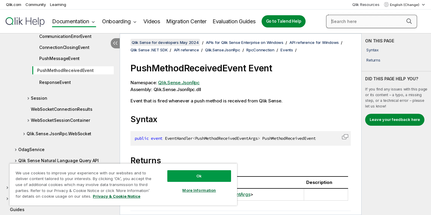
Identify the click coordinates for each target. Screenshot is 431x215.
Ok (199, 175)
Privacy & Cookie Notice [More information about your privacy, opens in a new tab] (116, 196)
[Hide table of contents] (115, 43)
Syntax (372, 49)
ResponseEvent (55, 82)
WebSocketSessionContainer (60, 120)
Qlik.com (13, 4)
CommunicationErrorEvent (65, 36)
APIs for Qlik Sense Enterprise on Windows (244, 42)
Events (286, 49)
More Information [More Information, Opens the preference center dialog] (199, 190)
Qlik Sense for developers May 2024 (165, 42)
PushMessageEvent (59, 58)
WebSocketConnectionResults (61, 109)
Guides (17, 209)
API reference (186, 49)
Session (39, 98)
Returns (373, 60)
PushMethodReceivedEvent (65, 70)
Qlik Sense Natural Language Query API (58, 160)
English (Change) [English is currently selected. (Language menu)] (405, 5)
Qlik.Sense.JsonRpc (222, 49)
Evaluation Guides (234, 21)
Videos (151, 21)
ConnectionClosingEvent (64, 47)
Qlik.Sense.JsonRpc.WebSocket (59, 133)
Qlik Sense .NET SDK (149, 49)
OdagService (31, 149)
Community (35, 4)
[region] (123, 184)
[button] (409, 21)
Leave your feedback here (395, 119)
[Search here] (372, 21)
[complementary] (396, 124)
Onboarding (116, 21)
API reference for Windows (314, 42)
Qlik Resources (366, 4)
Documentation (70, 21)
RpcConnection (260, 49)
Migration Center (186, 21)
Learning (58, 4)
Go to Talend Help (283, 21)
